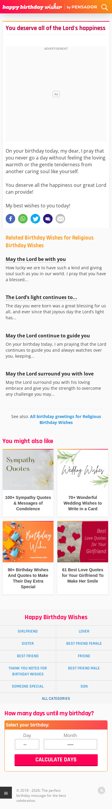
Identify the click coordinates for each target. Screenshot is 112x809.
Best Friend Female (84, 643)
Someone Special (28, 686)
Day (27, 735)
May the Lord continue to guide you (48, 335)
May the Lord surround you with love (50, 373)
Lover (84, 631)
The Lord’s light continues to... (41, 297)
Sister (28, 643)
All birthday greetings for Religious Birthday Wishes (65, 419)
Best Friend (28, 656)
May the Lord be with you (36, 259)
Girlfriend (28, 631)
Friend (84, 656)
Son (84, 686)
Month (70, 735)
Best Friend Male (84, 668)
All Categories (56, 698)
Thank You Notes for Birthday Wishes (28, 671)
